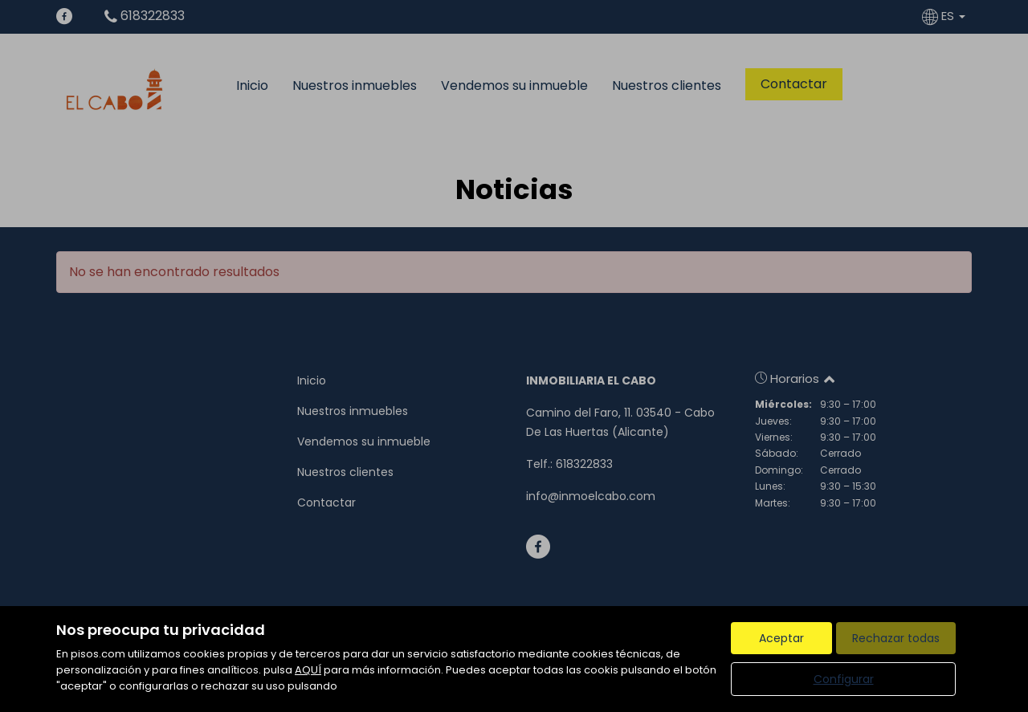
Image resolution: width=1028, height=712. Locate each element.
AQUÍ (308, 669)
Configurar (844, 679)
